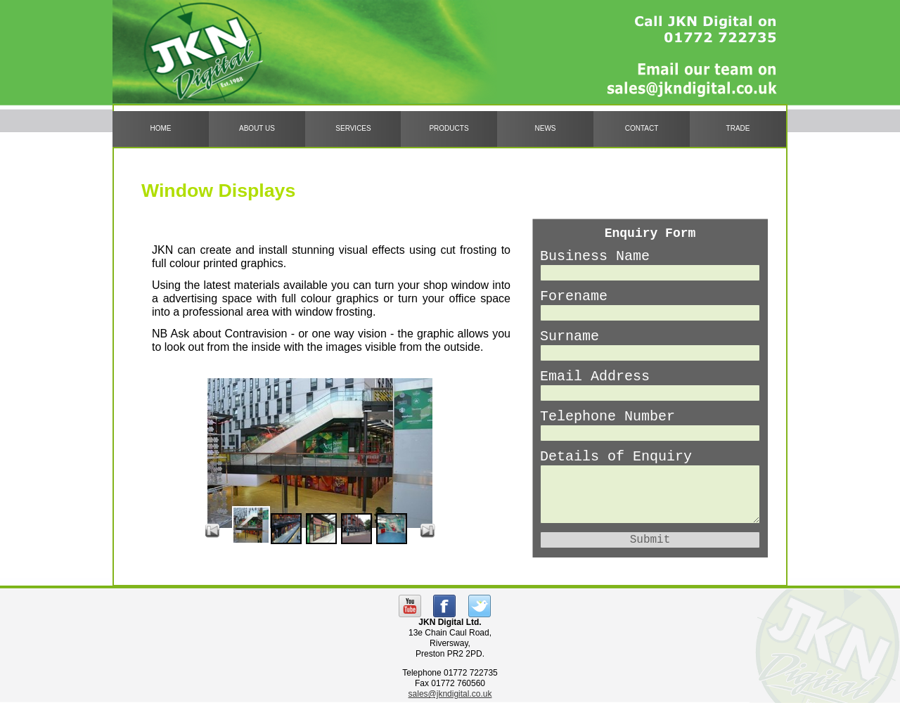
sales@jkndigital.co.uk (450, 694)
